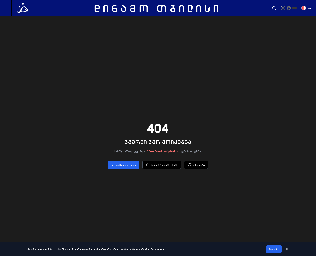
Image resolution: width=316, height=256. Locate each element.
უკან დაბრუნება (123, 164)
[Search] (274, 8)
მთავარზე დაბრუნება (161, 164)
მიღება (273, 249)
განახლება (196, 164)
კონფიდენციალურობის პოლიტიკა (142, 249)
